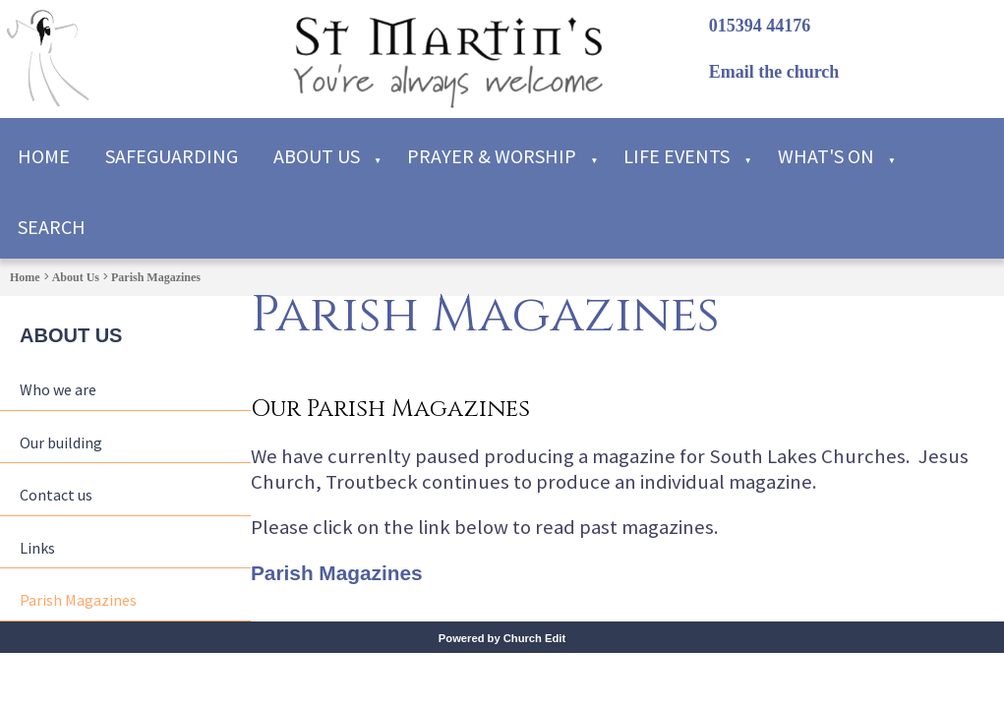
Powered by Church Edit (502, 638)
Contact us (56, 494)
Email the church (774, 72)
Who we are (58, 389)
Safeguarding (171, 156)
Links (37, 548)
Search (52, 226)
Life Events (676, 156)
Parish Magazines (156, 277)
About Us (316, 156)
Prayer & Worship (491, 156)
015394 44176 (760, 25)
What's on (826, 156)
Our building (61, 442)
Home (44, 156)
